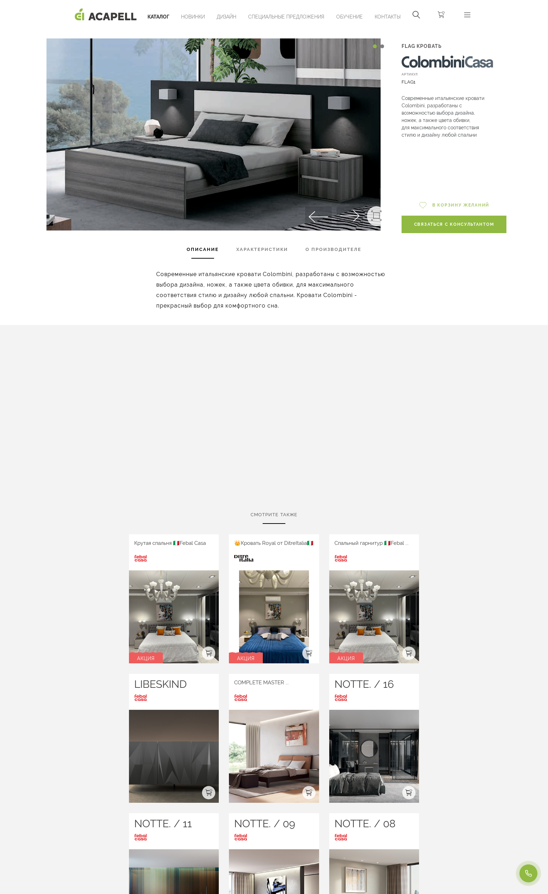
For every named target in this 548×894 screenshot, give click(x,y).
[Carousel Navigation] (213, 32)
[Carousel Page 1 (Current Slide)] (375, 46)
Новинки (193, 17)
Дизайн (226, 17)
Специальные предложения (286, 17)
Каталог (158, 17)
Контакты (388, 17)
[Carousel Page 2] (382, 46)
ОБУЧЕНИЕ (349, 17)
